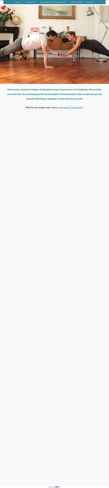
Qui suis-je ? (31, 2)
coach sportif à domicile (69, 107)
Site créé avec (54, 487)
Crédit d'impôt (76, 2)
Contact (90, 2)
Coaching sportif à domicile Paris (53, 2)
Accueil (18, 2)
